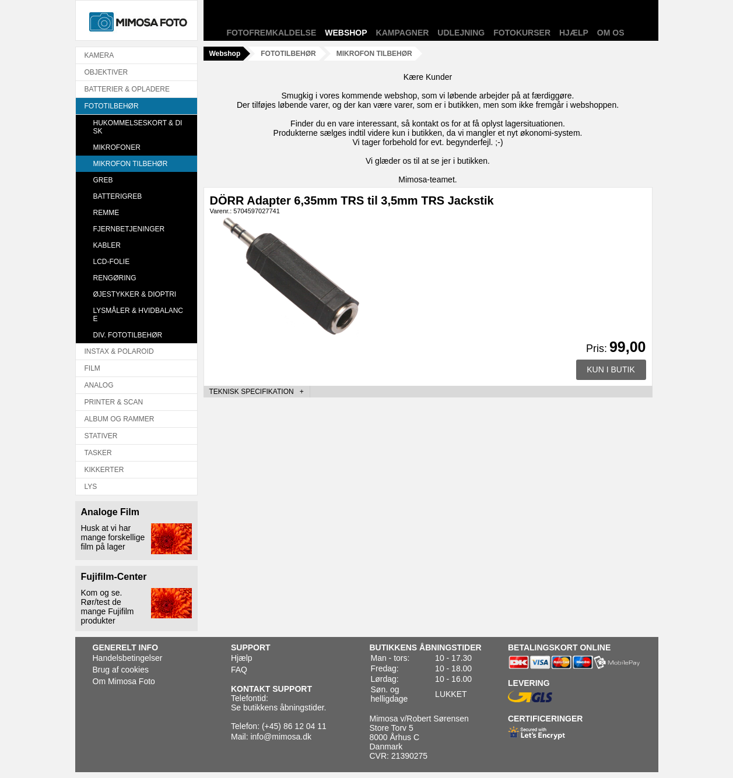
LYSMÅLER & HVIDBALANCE (138, 315)
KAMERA (99, 55)
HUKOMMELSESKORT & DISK (138, 127)
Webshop (346, 32)
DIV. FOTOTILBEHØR (128, 335)
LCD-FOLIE (111, 262)
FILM (92, 368)
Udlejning (461, 32)
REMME (106, 213)
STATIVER (101, 436)
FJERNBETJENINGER (129, 229)
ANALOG (99, 385)
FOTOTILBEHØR (112, 106)
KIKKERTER (104, 470)
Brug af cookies (121, 669)
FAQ (239, 669)
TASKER (98, 453)
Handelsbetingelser (128, 658)
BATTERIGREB (117, 196)
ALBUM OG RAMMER (120, 419)
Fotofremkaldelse (272, 32)
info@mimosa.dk (280, 736)
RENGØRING (114, 278)
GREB (103, 180)
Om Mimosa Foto (124, 681)
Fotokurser (521, 32)
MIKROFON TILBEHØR (130, 164)
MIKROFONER (117, 147)
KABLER (107, 245)
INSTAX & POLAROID (119, 351)
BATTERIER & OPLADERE (127, 89)
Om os (611, 32)
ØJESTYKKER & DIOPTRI (135, 294)
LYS (91, 487)
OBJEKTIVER (106, 72)
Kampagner (402, 32)
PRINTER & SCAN (114, 402)
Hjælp (573, 32)
